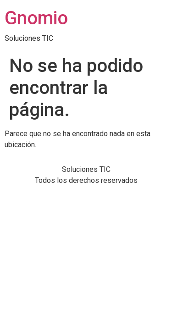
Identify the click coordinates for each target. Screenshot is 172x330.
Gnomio (36, 18)
